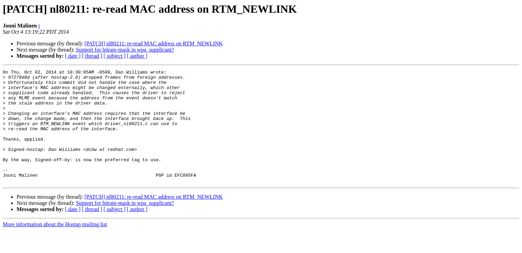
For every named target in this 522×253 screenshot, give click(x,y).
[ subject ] (115, 56)
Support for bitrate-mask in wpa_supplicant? (125, 50)
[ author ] (137, 56)
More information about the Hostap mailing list (55, 247)
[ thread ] (92, 56)
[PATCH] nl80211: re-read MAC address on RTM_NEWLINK (153, 43)
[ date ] (73, 56)
